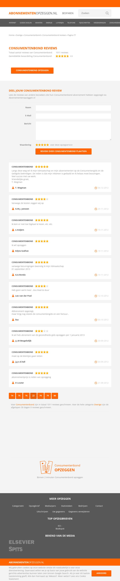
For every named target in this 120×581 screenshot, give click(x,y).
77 (33, 395)
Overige (97, 404)
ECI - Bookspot (60, 527)
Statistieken (66, 506)
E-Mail (28, 115)
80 (55, 395)
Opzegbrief (34, 506)
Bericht (27, 123)
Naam (28, 107)
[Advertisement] (60, 434)
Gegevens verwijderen (79, 511)
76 (26, 395)
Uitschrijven (42, 511)
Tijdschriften (84, 23)
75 (19, 395)
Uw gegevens (58, 511)
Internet (12, 23)
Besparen (67, 13)
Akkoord (101, 573)
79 (48, 395)
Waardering (25, 144)
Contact (99, 506)
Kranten (38, 23)
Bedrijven (83, 506)
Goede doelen (26, 23)
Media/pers (50, 506)
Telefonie (71, 23)
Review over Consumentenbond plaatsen (63, 151)
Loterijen (60, 23)
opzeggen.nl (33, 13)
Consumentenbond (25, 404)
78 (40, 395)
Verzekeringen (100, 23)
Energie (49, 23)
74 (12, 395)
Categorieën (18, 506)
